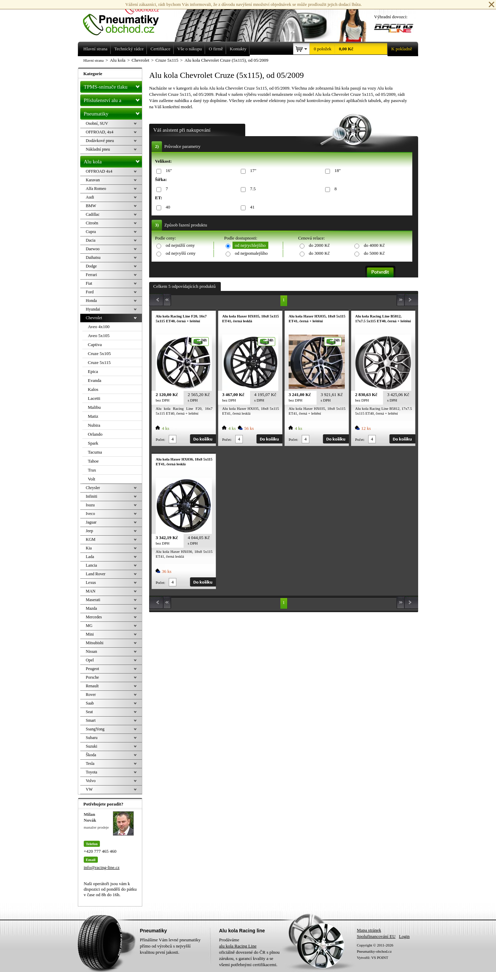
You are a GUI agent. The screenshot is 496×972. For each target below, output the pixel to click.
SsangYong (95, 729)
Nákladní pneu (98, 149)
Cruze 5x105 (99, 353)
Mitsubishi (94, 642)
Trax (92, 470)
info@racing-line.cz (102, 867)
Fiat (89, 283)
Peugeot (92, 668)
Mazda (91, 608)
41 (251, 207)
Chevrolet (94, 317)
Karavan (93, 180)
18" (336, 171)
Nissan (91, 651)
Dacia (90, 240)
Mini (90, 634)
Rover (91, 694)
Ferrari (91, 274)
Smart (91, 720)
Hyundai (93, 309)
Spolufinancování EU (376, 936)
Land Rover (95, 573)
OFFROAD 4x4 (99, 171)
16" (167, 171)
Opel (90, 660)
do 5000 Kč (374, 253)
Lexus (91, 582)
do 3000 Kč (319, 253)
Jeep (89, 530)
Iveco (90, 513)
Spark (93, 443)
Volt (91, 479)
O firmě (216, 48)
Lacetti (94, 398)
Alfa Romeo (96, 188)
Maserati (93, 599)
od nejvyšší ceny (181, 253)
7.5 (252, 189)
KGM (90, 539)
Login (404, 936)
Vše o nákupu (189, 48)
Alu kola (113, 160)
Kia (89, 548)
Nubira (94, 425)
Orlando (95, 434)
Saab (90, 703)
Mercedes (94, 617)
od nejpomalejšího (251, 253)
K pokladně (399, 49)
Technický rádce (129, 48)
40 (166, 207)
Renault (92, 686)
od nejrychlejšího (250, 245)
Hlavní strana (93, 60)
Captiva (95, 344)
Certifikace (160, 48)
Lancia (91, 565)
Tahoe (93, 461)
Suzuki (91, 746)
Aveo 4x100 (99, 326)
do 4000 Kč (374, 245)
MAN (90, 591)
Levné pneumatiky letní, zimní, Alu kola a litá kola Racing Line (126, 18)
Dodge (91, 266)
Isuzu (90, 505)
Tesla (90, 763)
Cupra (91, 231)
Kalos (93, 389)
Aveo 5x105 (99, 335)
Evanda (94, 380)
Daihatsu (93, 257)
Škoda (91, 754)
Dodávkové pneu (100, 140)
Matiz (93, 416)
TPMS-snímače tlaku (113, 85)
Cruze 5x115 (99, 362)
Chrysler (93, 487)
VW (89, 789)
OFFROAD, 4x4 (99, 132)
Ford (90, 292)
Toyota (91, 772)
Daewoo (93, 248)
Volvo (90, 780)
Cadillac (93, 214)
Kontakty (238, 48)
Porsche (92, 677)
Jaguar (91, 522)
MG (89, 625)
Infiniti (91, 496)
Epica (93, 371)
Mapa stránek (369, 930)
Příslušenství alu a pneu (113, 100)
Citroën (92, 223)
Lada (90, 556)
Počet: (160, 439)
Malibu (94, 407)
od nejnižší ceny (180, 245)
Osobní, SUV (97, 123)
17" (252, 171)
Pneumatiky (113, 112)
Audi (90, 197)
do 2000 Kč (319, 245)
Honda (91, 300)
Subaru (91, 737)
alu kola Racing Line (238, 946)
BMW (91, 205)
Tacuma (95, 452)
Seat (89, 711)
